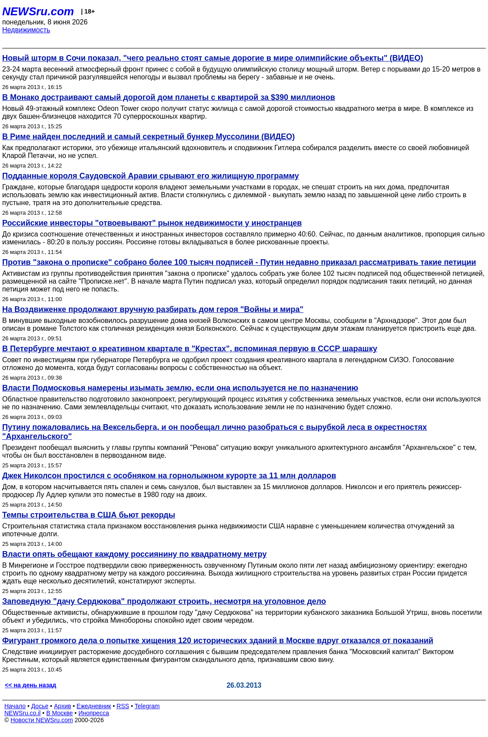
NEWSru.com (38, 11)
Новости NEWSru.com (41, 719)
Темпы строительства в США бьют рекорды (88, 515)
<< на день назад (30, 685)
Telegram (147, 706)
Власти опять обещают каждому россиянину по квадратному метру (134, 554)
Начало (15, 706)
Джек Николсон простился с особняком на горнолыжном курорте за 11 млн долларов (169, 475)
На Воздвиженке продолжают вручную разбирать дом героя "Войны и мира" (153, 309)
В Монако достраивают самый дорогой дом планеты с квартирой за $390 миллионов (168, 97)
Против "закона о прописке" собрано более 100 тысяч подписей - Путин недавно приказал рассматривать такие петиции (239, 262)
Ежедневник (94, 706)
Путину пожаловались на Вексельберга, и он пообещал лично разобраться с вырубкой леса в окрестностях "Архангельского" (214, 432)
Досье (39, 706)
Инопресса (93, 713)
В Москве (59, 713)
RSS (122, 706)
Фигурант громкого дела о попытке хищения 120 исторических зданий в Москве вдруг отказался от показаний (217, 640)
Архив (62, 706)
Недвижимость (26, 30)
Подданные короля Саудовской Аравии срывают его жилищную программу (150, 175)
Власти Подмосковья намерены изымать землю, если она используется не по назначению (180, 388)
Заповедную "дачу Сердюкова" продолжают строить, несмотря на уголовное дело (164, 601)
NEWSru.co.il (22, 713)
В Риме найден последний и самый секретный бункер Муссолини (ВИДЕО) (148, 136)
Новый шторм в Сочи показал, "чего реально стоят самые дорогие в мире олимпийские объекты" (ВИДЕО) (212, 58)
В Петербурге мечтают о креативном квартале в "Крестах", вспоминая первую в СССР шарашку (189, 348)
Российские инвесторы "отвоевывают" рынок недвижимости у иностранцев (152, 223)
